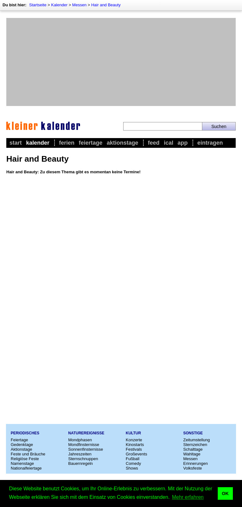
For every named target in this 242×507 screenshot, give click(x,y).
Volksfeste (192, 468)
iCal (168, 143)
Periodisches (25, 433)
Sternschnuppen (83, 458)
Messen (79, 5)
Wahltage (191, 454)
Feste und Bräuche (28, 454)
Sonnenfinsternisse (85, 449)
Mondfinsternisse (83, 444)
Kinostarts (135, 444)
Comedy (133, 463)
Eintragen (210, 143)
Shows (132, 468)
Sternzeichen (195, 444)
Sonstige (193, 433)
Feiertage (90, 143)
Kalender (59, 5)
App (183, 143)
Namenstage (22, 463)
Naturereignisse (86, 433)
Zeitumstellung (196, 439)
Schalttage (193, 449)
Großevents (136, 454)
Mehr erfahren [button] (188, 497)
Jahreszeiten (80, 454)
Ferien (66, 143)
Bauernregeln (80, 463)
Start (15, 143)
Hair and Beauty (105, 5)
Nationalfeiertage (26, 468)
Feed (153, 143)
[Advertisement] (121, 62)
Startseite (37, 5)
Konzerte (134, 439)
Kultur (133, 433)
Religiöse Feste (25, 458)
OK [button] (225, 493)
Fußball (132, 458)
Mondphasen (80, 439)
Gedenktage (22, 444)
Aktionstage (122, 143)
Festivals (134, 449)
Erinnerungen (195, 463)
